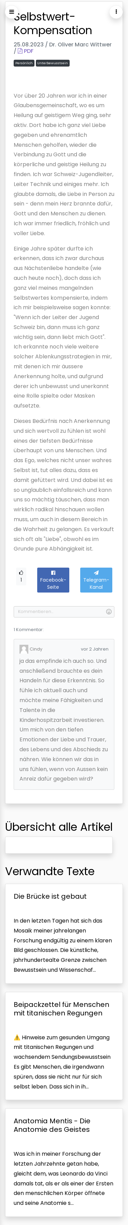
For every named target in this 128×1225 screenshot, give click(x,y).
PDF (25, 51)
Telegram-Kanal (96, 580)
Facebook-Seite (53, 580)
